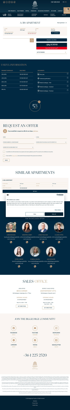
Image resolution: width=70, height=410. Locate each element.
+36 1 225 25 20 (55, 2)
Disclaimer (35, 401)
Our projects (11, 10)
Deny (35, 214)
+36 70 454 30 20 (27, 239)
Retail (27, 10)
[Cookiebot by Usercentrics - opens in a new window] (57, 195)
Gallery (64, 14)
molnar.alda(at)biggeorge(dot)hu (51, 261)
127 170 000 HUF (24, 85)
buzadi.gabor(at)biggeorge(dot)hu (12, 237)
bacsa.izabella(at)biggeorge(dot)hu (36, 261)
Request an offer (51, 39)
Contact (60, 10)
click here (35, 131)
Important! (55, 32)
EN (65, 1)
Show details (58, 209)
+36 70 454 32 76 (51, 263)
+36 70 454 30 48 (19, 263)
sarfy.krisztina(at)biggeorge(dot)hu (28, 237)
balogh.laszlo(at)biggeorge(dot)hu (44, 237)
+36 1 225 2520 (35, 355)
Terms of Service (46, 392)
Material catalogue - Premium (46, 91)
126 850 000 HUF (24, 89)
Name (4, 137)
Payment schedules (52, 15)
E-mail (37, 137)
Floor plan (42, 74)
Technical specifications (45, 78)
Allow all (54, 214)
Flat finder (20, 10)
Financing (33, 10)
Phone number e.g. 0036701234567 (10, 142)
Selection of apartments (20, 15)
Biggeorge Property (43, 10)
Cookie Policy (35, 405)
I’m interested (67, 10)
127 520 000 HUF (24, 82)
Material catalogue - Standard (46, 86)
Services (46, 14)
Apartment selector (34, 15)
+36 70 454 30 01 (35, 263)
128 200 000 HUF (24, 74)
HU (63, 1)
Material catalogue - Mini (45, 82)
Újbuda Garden (9, 15)
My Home (53, 10)
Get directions (22, 306)
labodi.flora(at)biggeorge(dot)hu (19, 261)
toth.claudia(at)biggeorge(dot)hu (59, 237)
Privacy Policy (14, 155)
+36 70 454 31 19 (43, 239)
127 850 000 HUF (24, 78)
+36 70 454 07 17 (59, 239)
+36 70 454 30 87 (11, 239)
